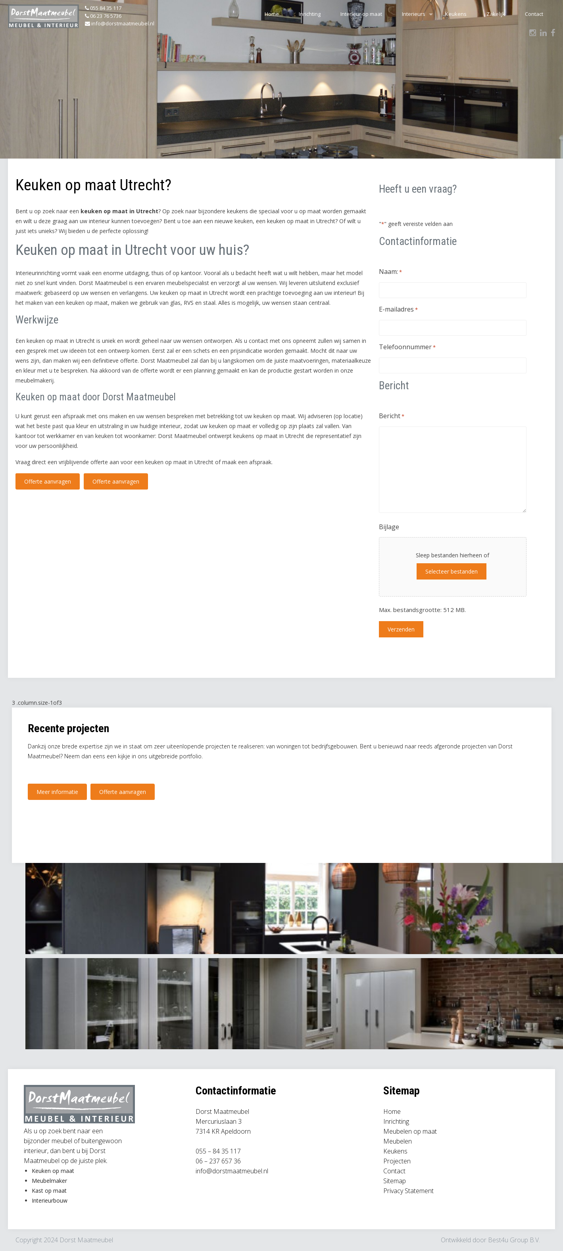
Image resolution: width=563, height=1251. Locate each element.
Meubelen (397, 1141)
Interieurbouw (49, 1200)
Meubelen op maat (410, 1131)
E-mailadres (398, 310)
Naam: (390, 272)
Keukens (456, 13)
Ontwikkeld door (464, 1240)
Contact (534, 13)
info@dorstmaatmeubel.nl (232, 1171)
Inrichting (310, 13)
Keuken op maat (53, 1170)
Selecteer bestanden (451, 571)
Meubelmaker (49, 1180)
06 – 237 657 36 (218, 1161)
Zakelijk (495, 13)
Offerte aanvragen (47, 481)
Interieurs (413, 13)
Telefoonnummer (407, 347)
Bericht (391, 416)
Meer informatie (57, 792)
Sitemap (394, 1180)
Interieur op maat (361, 13)
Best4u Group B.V (513, 1240)
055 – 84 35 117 (218, 1151)
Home (272, 13)
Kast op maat (49, 1190)
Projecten (397, 1161)
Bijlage (389, 526)
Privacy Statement (408, 1190)
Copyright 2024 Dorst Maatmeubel (64, 1240)
